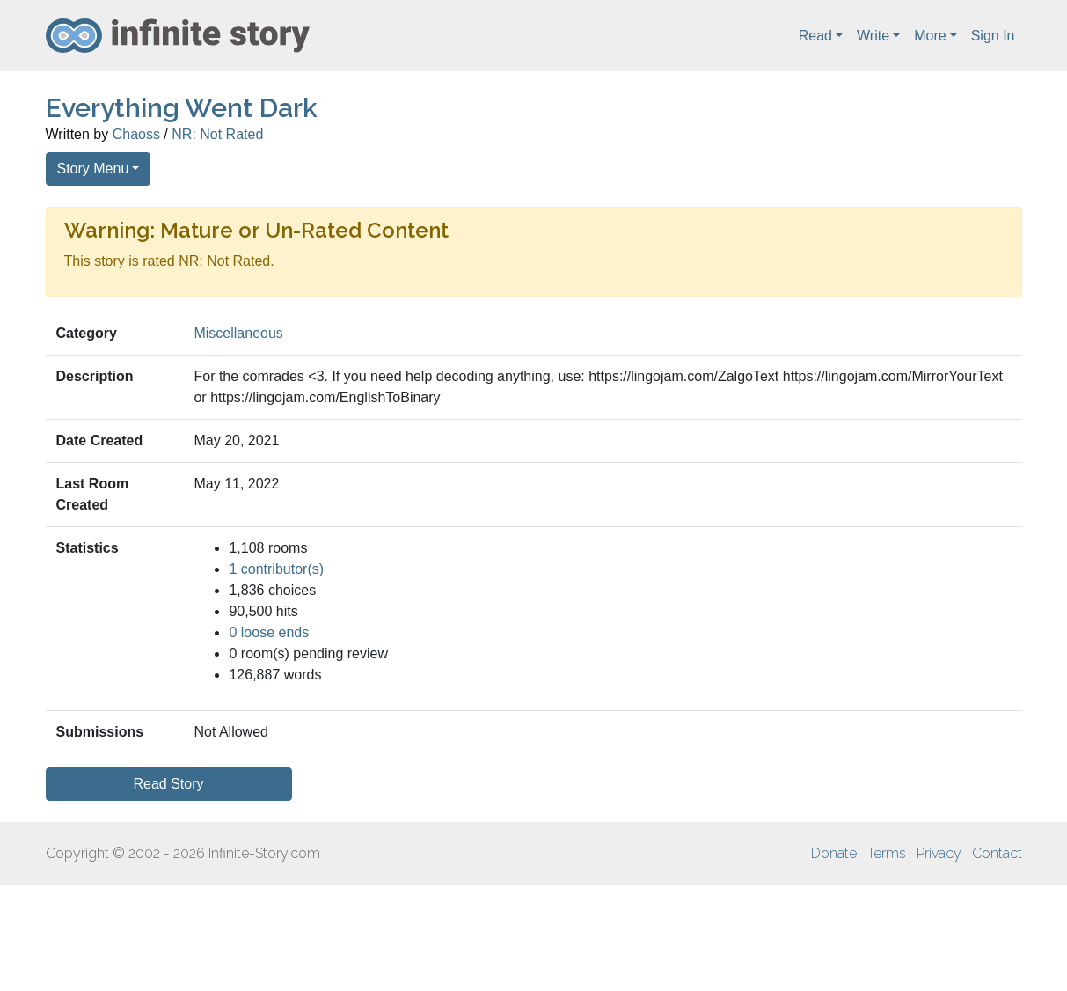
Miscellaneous (238, 333)
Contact (997, 853)
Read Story (168, 783)
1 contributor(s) (276, 569)
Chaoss (136, 134)
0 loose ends (269, 632)
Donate (834, 853)
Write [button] (873, 35)
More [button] (930, 35)
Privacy (939, 853)
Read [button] (815, 35)
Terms (886, 853)
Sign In (993, 35)
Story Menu (93, 168)
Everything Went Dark (182, 107)
